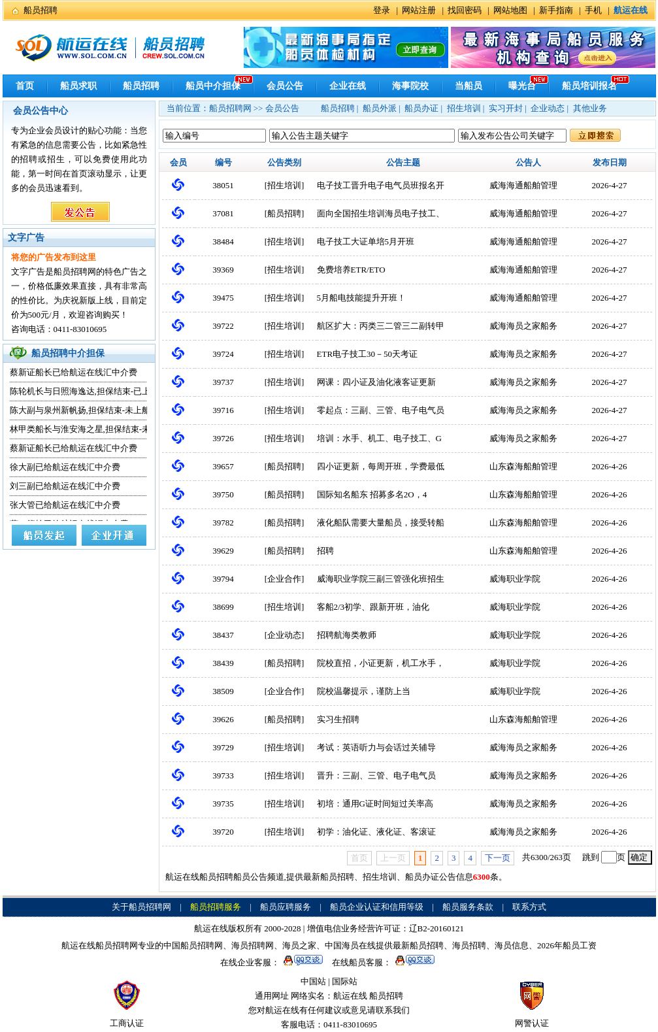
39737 (223, 382)
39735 (223, 803)
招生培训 (464, 108)
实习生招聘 (338, 719)
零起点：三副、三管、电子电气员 (380, 410)
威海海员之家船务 (523, 326)
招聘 (325, 551)
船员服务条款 (467, 907)
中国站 (313, 981)
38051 (223, 185)
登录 (381, 10)
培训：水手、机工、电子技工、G (379, 438)
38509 (223, 691)
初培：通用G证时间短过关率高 (375, 803)
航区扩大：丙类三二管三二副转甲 (380, 326)
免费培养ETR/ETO (351, 270)
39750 (223, 494)
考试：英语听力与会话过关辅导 (376, 747)
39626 (223, 719)
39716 (223, 410)
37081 (223, 213)
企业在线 (347, 86)
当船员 (468, 86)
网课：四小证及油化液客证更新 (376, 382)
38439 (223, 663)
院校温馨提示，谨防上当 (363, 691)
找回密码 (465, 10)
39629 (223, 551)
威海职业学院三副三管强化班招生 (380, 579)
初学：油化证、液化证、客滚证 (376, 832)
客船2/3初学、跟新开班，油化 (373, 607)
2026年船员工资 (567, 945)
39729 (223, 747)
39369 (223, 270)
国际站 (344, 981)
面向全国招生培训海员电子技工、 (380, 213)
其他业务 (590, 108)
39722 (223, 326)
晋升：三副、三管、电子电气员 (376, 775)
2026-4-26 (609, 466)
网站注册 (419, 10)
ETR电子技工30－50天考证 (367, 354)
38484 (223, 241)
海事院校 (410, 86)
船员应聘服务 (285, 907)
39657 (223, 466)
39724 (223, 354)
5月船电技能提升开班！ (361, 298)
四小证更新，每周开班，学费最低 (380, 466)
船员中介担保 (213, 86)
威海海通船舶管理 (523, 185)
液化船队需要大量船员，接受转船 (380, 522)
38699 (223, 607)
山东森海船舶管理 (523, 466)
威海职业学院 (514, 579)
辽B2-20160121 (437, 928)
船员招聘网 (230, 108)
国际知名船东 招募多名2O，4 (372, 494)
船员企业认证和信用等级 (376, 907)
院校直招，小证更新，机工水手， (380, 663)
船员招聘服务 (215, 907)
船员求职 (78, 86)
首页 (25, 86)
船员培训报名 (589, 86)
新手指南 (556, 10)
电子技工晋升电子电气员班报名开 (380, 185)
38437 (223, 635)
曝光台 (522, 86)
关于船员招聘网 (141, 907)
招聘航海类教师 (346, 635)
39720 (223, 832)
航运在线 (350, 996)
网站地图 (510, 10)
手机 (593, 10)
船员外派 (380, 108)
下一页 (497, 858)
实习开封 (506, 108)
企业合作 (284, 579)
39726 (223, 438)
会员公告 (285, 86)
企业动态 (548, 108)
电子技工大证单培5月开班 (366, 241)
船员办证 (421, 108)
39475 (223, 298)
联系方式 (529, 907)
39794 (223, 579)
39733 (223, 775)
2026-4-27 (609, 185)
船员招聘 (41, 10)
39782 (223, 522)
